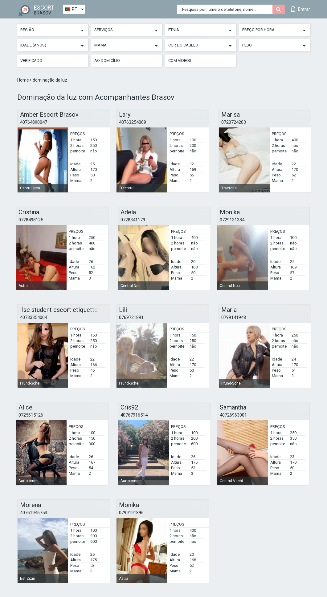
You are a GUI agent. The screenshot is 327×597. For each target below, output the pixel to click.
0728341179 (133, 220)
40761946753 (33, 512)
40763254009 (132, 122)
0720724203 (233, 122)
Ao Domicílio (107, 60)
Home (23, 80)
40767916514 (134, 415)
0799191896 (131, 512)
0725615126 (30, 415)
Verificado (31, 60)
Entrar (300, 9)
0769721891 (131, 317)
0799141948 (233, 317)
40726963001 (233, 415)
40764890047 (33, 122)
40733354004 (33, 317)
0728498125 (30, 220)
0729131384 (232, 220)
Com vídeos (179, 60)
